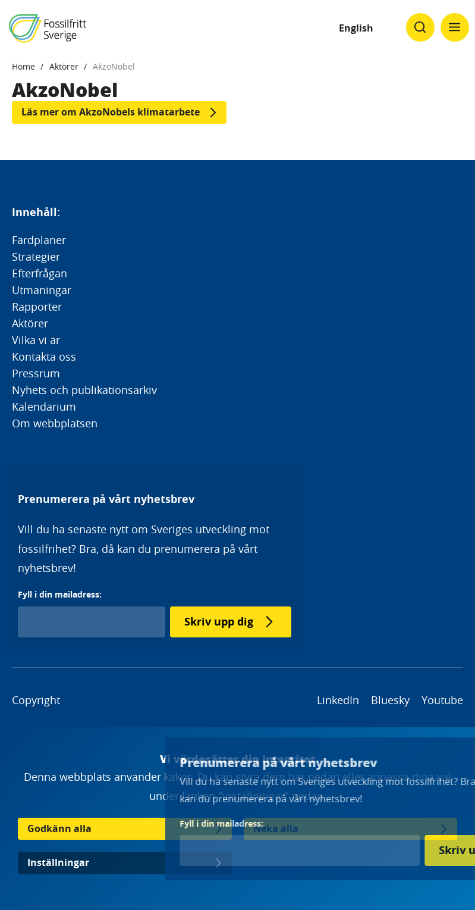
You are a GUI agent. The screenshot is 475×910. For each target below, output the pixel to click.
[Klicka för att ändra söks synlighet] (420, 27)
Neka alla (275, 828)
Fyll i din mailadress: (60, 594)
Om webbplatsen (54, 423)
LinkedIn (338, 700)
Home (23, 66)
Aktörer (63, 66)
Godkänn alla (59, 828)
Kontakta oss (44, 356)
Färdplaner (39, 240)
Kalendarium (44, 406)
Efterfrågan (39, 273)
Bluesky (390, 700)
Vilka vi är (36, 340)
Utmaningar (41, 290)
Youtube (442, 700)
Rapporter (37, 306)
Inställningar (58, 862)
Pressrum (36, 373)
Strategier (36, 256)
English (356, 28)
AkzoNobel (114, 66)
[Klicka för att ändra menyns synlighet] (455, 27)
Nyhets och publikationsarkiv (84, 390)
